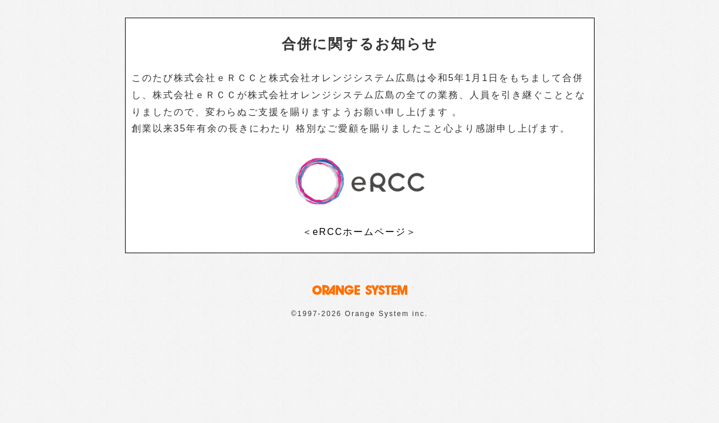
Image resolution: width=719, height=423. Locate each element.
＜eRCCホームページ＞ (359, 232)
